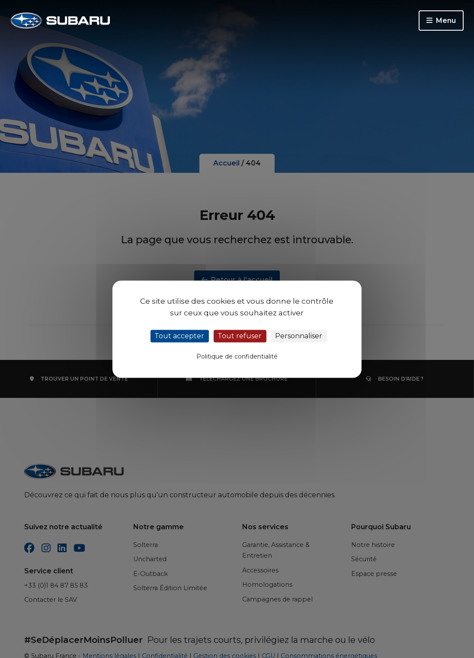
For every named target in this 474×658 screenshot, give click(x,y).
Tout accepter (179, 336)
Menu (441, 20)
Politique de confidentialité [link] (237, 356)
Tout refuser (240, 336)
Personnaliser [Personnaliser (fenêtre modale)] (298, 336)
